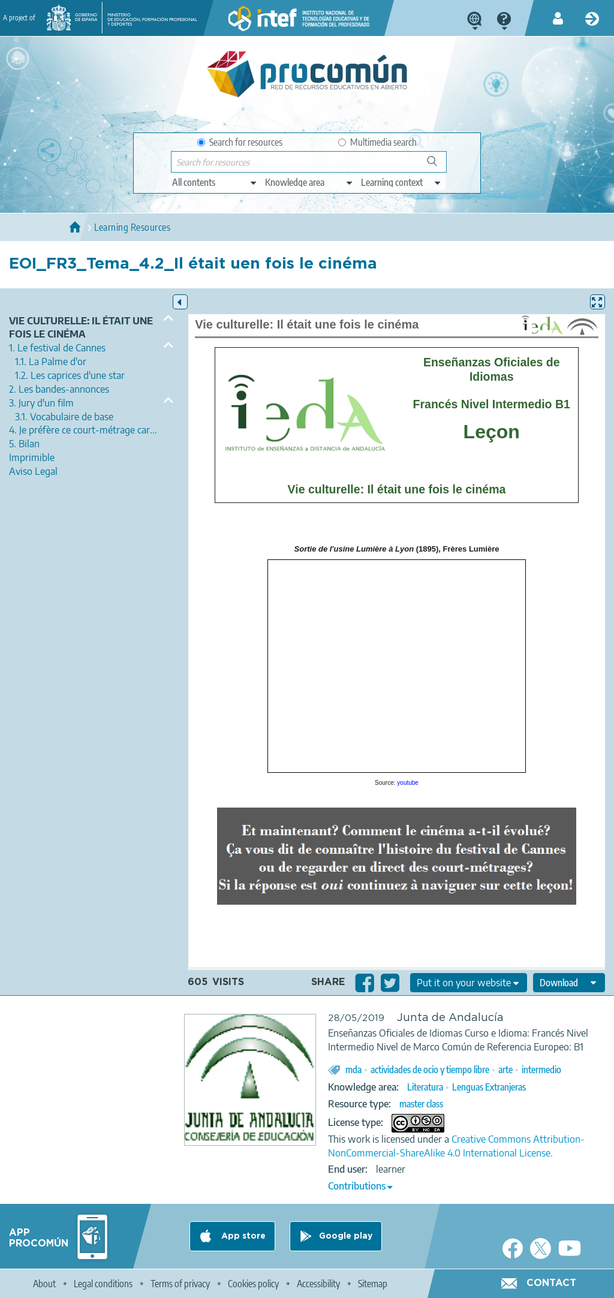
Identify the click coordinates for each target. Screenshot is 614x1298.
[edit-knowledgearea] (309, 182)
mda (353, 1070)
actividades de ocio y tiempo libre (430, 1070)
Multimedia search (377, 142)
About (44, 1284)
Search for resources (239, 142)
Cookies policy (253, 1284)
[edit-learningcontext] (401, 182)
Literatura (425, 1087)
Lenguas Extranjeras (489, 1087)
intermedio (541, 1070)
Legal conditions (103, 1284)
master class (421, 1104)
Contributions (357, 1186)
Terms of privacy (180, 1284)
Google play (345, 1236)
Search (438, 165)
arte (505, 1070)
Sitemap (372, 1284)
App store (242, 1236)
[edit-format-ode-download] (569, 982)
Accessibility (318, 1284)
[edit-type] (214, 182)
